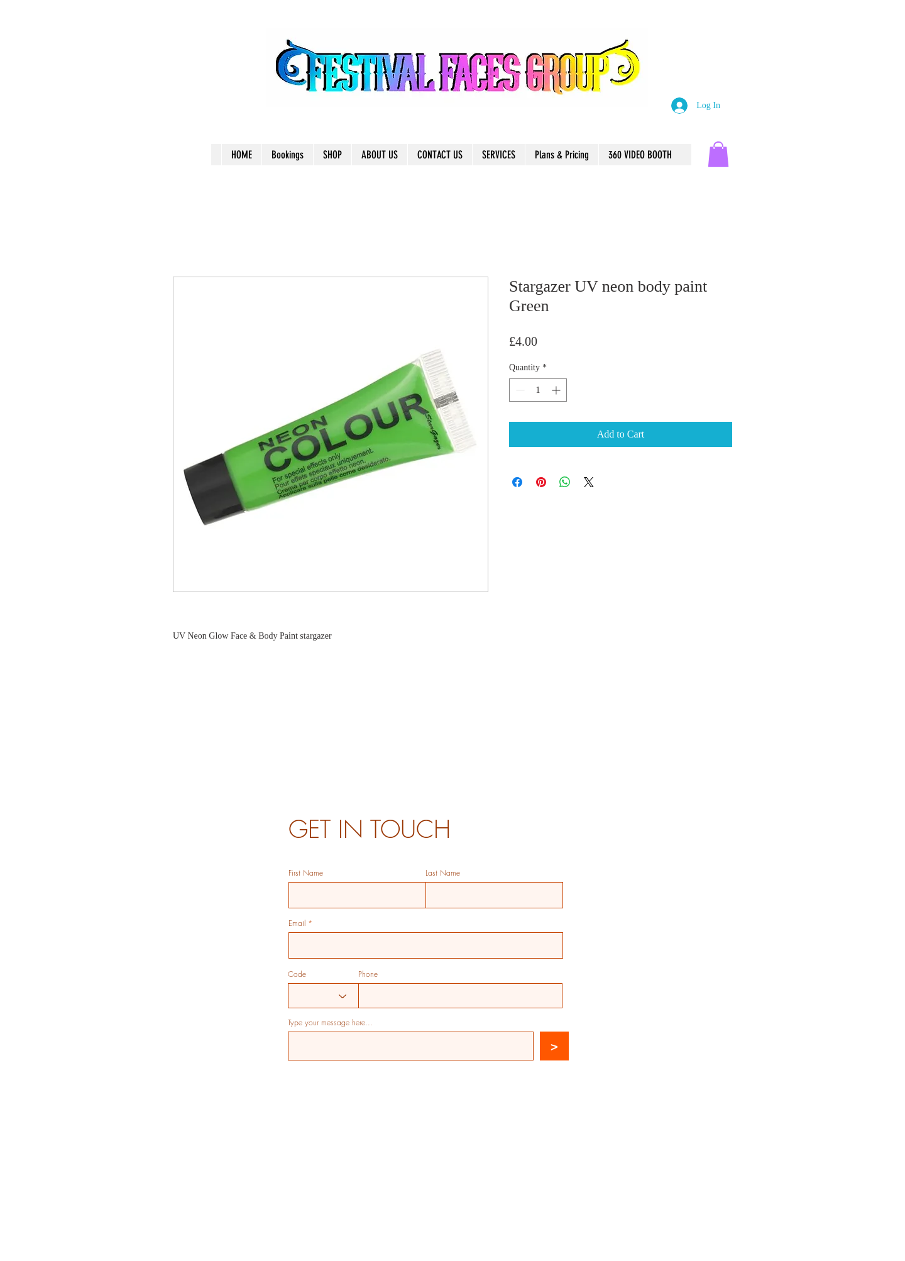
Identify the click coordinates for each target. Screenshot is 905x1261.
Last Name (442, 873)
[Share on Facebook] (517, 482)
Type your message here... (330, 1023)
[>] (554, 1046)
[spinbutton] (538, 390)
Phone (368, 974)
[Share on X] (588, 482)
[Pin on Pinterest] (541, 482)
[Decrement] (519, 390)
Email (296, 923)
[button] (718, 154)
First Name (305, 873)
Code (297, 974)
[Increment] (557, 390)
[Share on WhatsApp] (565, 482)
